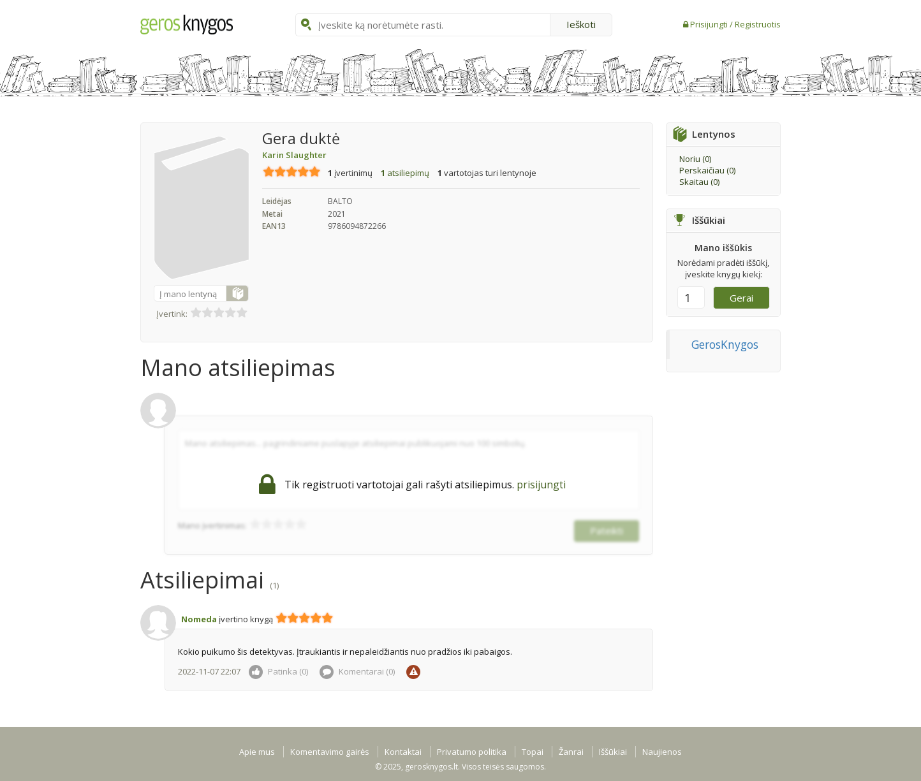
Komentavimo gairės (329, 751)
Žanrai (571, 751)
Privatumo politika (471, 751)
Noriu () (695, 158)
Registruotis (758, 24)
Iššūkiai (613, 751)
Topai (532, 751)
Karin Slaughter (294, 155)
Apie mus (257, 751)
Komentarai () (357, 671)
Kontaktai (403, 751)
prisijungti (541, 485)
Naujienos (662, 751)
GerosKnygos (724, 344)
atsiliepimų (405, 173)
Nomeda (199, 619)
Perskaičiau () (707, 170)
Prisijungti (710, 24)
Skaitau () (699, 181)
